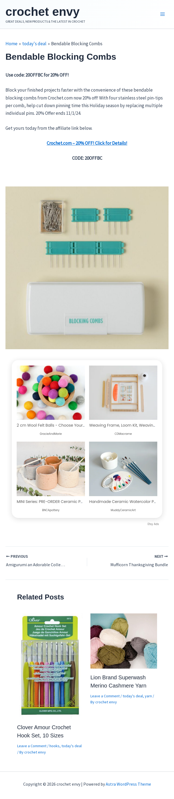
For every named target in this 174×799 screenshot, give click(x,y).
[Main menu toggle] (163, 14)
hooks (54, 745)
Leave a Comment (31, 745)
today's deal (71, 745)
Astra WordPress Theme (128, 784)
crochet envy (42, 11)
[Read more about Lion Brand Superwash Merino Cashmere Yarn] (123, 640)
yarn (148, 696)
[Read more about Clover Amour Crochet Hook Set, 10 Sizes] (50, 665)
